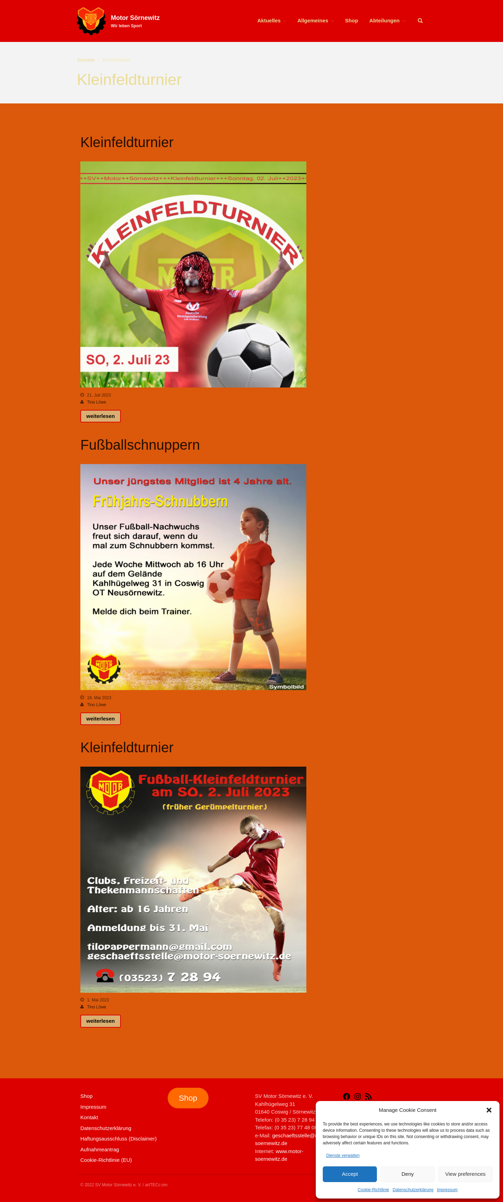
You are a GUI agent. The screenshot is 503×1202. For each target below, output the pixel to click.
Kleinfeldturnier (127, 142)
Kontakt (89, 1117)
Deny (407, 1174)
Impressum (447, 1189)
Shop (351, 20)
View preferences (465, 1174)
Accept (350, 1174)
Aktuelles (269, 20)
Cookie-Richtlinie (373, 1189)
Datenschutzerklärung (413, 1189)
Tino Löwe (96, 402)
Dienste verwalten (342, 1155)
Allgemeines (312, 20)
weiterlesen (100, 416)
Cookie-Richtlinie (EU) (106, 1160)
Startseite (86, 60)
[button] (489, 1110)
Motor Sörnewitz (135, 17)
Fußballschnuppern (140, 444)
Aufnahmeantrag (99, 1149)
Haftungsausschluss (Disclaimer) (118, 1139)
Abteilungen (384, 20)
